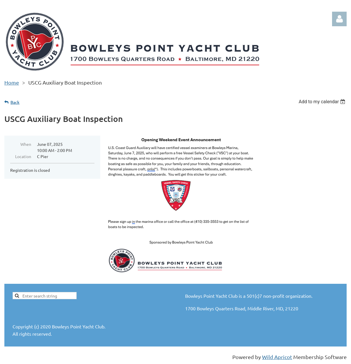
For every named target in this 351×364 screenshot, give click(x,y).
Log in (339, 19)
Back (15, 102)
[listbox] (323, 101)
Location (23, 156)
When (25, 144)
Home (11, 82)
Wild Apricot (277, 357)
